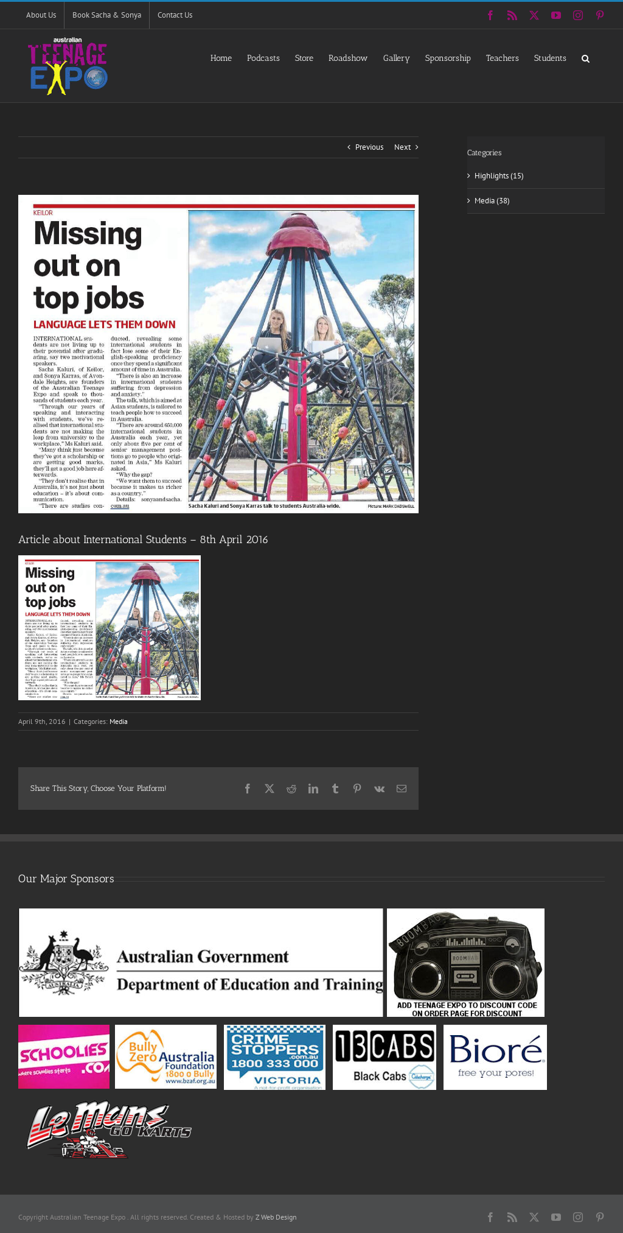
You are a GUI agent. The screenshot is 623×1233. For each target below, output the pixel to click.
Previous (369, 147)
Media (119, 721)
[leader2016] (218, 354)
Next (402, 147)
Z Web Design (276, 1216)
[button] (586, 57)
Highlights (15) (499, 175)
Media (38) (492, 200)
